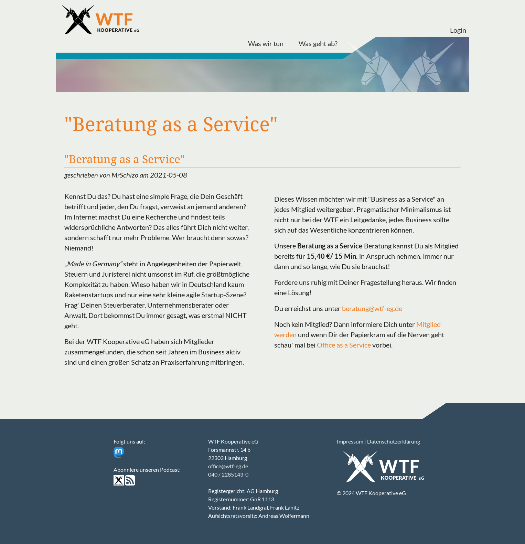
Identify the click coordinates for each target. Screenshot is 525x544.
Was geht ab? (318, 43)
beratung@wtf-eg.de (372, 308)
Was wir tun (265, 43)
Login (458, 30)
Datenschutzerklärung (393, 441)
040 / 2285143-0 (228, 474)
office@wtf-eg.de (228, 466)
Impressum (350, 441)
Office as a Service (344, 345)
